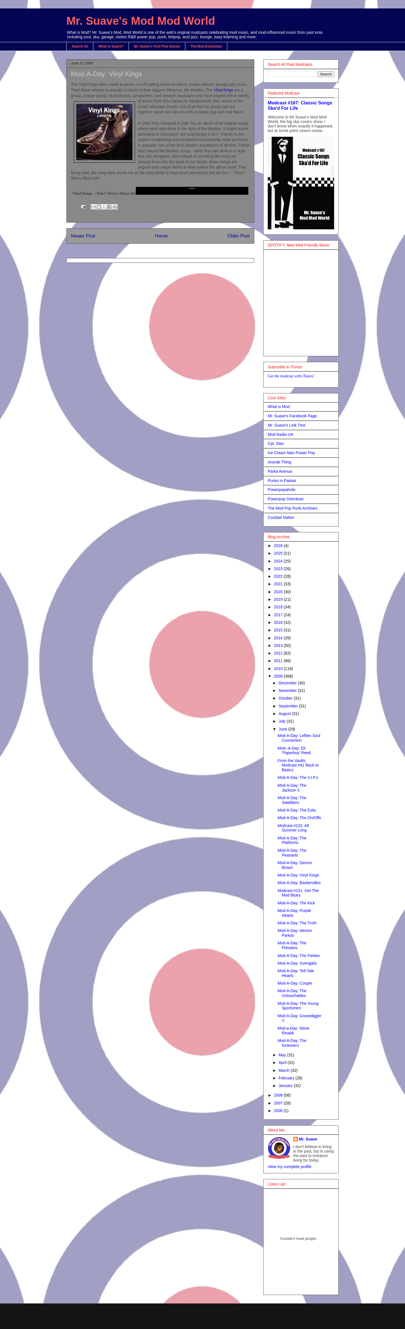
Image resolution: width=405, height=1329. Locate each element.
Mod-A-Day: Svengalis (297, 963)
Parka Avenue (280, 471)
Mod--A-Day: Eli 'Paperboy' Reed (294, 750)
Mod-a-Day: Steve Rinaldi (293, 1030)
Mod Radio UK (280, 434)
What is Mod (279, 406)
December (288, 683)
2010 (279, 668)
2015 (279, 630)
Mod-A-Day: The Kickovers (292, 1043)
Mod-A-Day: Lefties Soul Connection (299, 738)
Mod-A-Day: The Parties (299, 955)
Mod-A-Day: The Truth (297, 923)
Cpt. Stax (276, 443)
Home (161, 236)
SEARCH (266, 37)
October (286, 698)
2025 (279, 553)
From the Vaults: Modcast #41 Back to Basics (298, 765)
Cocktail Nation (281, 517)
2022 (279, 576)
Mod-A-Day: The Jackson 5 (292, 787)
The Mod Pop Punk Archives (293, 508)
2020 (279, 592)
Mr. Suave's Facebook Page (292, 416)
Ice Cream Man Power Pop (291, 453)
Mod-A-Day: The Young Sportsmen (298, 1005)
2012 (279, 653)
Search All (80, 46)
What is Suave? (110, 46)
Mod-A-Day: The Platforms (292, 840)
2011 (279, 660)
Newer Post (83, 236)
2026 (279, 545)
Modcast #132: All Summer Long (293, 828)
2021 (279, 584)
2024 (279, 561)
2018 (279, 607)
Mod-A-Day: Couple (295, 983)
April (282, 1062)
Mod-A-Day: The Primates (292, 945)
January (286, 1085)
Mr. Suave (308, 1139)
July (282, 721)
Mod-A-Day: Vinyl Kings (298, 875)
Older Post (239, 236)
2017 (279, 615)
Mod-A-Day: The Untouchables (292, 993)
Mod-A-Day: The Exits (297, 810)
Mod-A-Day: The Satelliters (292, 800)
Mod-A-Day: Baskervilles (299, 882)
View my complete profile (289, 1166)
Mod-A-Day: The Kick (296, 903)
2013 (279, 645)
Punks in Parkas (282, 480)
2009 (279, 676)
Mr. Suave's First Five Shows (157, 46)
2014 (279, 638)
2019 (279, 599)
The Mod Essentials (206, 46)
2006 (279, 1110)
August (285, 713)
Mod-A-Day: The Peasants (292, 852)
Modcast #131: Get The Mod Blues (298, 893)
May (282, 1055)
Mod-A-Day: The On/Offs (299, 817)
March (284, 1070)
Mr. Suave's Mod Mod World (140, 21)
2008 (279, 1095)
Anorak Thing (279, 462)
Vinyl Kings (223, 90)
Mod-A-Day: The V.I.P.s (298, 777)
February (286, 1078)
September (288, 706)
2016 (279, 622)
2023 (279, 568)
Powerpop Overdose (286, 499)
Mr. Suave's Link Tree (286, 425)
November (288, 690)
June (283, 729)
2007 (279, 1103)
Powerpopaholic (282, 489)
